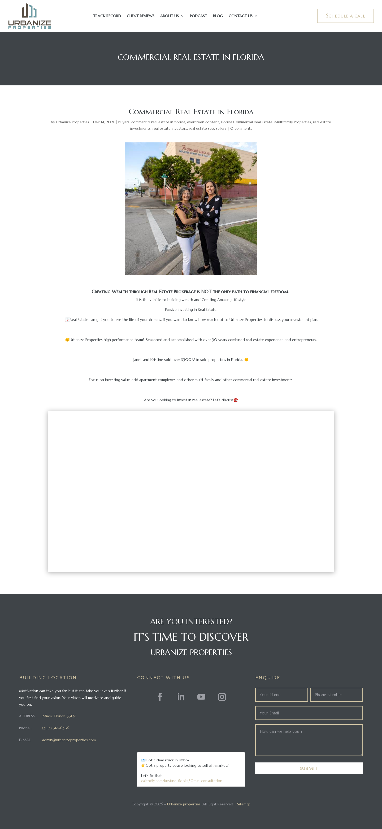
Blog (218, 16)
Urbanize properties (184, 804)
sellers (221, 128)
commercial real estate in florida (158, 122)
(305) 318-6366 (55, 728)
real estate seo (201, 128)
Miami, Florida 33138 (59, 716)
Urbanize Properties (72, 122)
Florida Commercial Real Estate (246, 122)
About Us (169, 16)
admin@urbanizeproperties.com (69, 740)
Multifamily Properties (292, 122)
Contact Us (241, 16)
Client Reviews (140, 16)
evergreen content (203, 122)
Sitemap (243, 804)
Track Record (107, 16)
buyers (123, 122)
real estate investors (170, 128)
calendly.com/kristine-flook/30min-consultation (181, 780)
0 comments (241, 128)
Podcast (198, 16)
